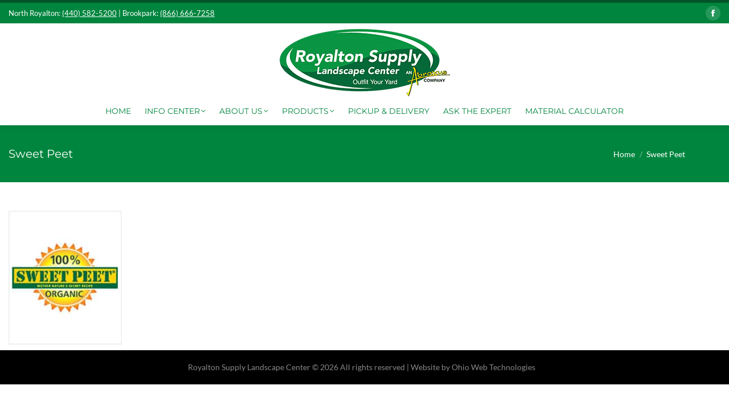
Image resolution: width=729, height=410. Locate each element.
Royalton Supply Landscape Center (249, 367)
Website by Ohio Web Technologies (473, 367)
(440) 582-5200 (89, 13)
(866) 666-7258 (187, 13)
